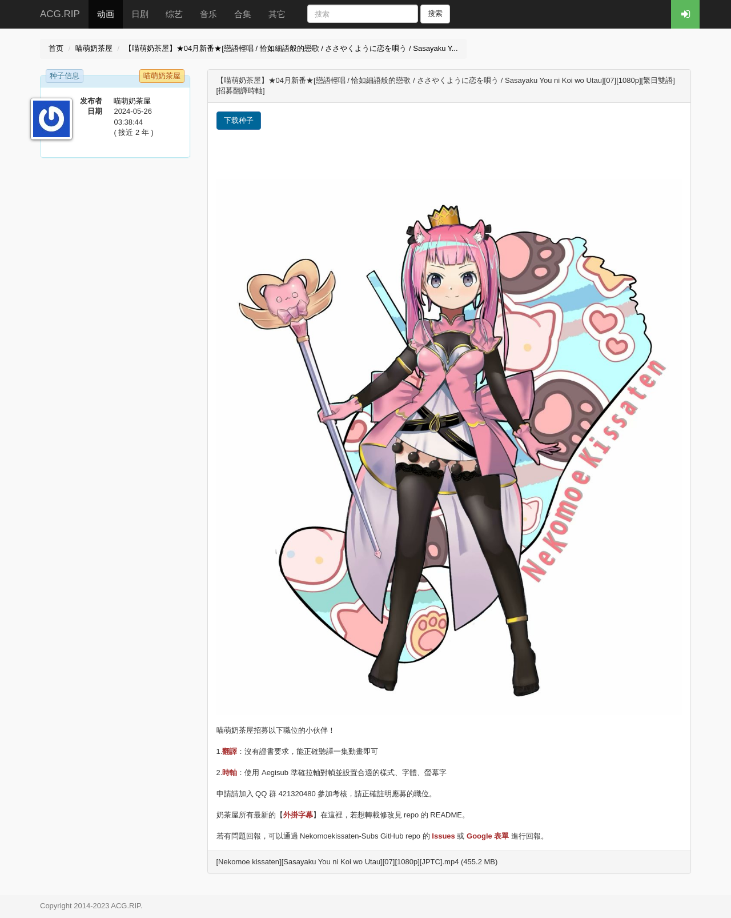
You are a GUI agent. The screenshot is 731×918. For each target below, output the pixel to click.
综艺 (174, 14)
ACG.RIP (60, 14)
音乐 (208, 14)
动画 (105, 14)
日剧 (139, 14)
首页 (56, 48)
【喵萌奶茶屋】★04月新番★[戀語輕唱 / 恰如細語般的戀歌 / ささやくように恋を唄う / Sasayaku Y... (291, 48)
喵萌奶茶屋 (94, 48)
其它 (277, 14)
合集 (242, 14)
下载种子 (239, 120)
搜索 (435, 13)
